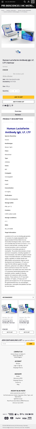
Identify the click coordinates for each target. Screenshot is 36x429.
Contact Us (18, 382)
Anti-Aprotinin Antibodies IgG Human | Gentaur (24, 322)
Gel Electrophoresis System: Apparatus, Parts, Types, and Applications (18, 395)
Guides (18, 376)
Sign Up (20, 365)
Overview (18, 111)
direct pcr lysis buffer (18, 403)
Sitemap (25, 425)
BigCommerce (10, 427)
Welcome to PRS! (18, 378)
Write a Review (7, 76)
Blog (18, 384)
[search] (24, 2)
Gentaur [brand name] (4, 317)
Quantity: (6, 91)
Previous (30, 297)
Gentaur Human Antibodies (24, 10)
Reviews (18, 115)
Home (2, 10)
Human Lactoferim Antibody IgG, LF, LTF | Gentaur (15, 12)
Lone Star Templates (25, 427)
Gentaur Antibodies (11, 10)
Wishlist (18, 363)
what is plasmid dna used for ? (18, 393)
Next (33, 297)
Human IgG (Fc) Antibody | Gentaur (8, 322)
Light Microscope (18, 398)
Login (15, 365)
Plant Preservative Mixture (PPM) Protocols (18, 401)
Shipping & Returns (18, 367)
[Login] (28, 2)
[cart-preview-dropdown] (32, 1)
